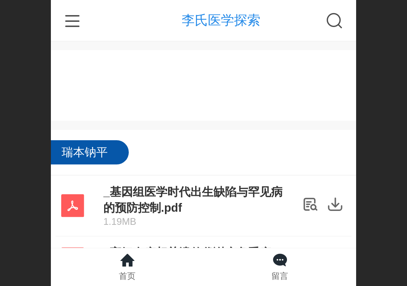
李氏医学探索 (221, 20)
